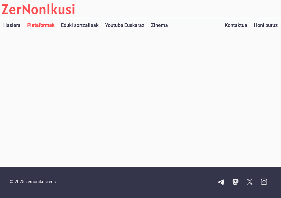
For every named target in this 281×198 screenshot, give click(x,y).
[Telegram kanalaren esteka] (221, 182)
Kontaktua (236, 25)
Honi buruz (266, 25)
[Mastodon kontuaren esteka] (235, 182)
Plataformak (40, 25)
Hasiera (12, 25)
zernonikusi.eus (41, 181)
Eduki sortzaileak (80, 25)
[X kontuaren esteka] (249, 182)
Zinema (159, 25)
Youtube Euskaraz (124, 25)
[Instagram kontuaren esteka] (264, 182)
